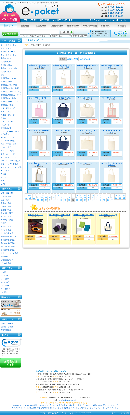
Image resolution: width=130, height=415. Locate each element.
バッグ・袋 (5, 125)
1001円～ (4, 292)
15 (81, 195)
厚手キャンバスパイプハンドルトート (111, 66)
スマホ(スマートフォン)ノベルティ (10, 133)
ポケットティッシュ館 (120, 413)
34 (54, 198)
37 (65, 198)
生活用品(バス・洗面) (9, 85)
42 (85, 198)
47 (104, 198)
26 (124, 195)
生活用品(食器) (6, 82)
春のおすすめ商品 (8, 240)
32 (46, 198)
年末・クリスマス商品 (9, 253)
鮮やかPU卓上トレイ (35, 215)
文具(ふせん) (6, 58)
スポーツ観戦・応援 (8, 144)
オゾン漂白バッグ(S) (63, 98)
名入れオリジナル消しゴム (22, 408)
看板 (2, 181)
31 (42, 198)
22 (108, 195)
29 (34, 198)
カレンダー (5, 171)
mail (108, 20)
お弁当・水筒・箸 (8, 115)
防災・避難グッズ (8, 108)
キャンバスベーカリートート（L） (111, 131)
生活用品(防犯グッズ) (9, 102)
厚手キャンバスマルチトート (39, 130)
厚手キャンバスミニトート (87, 98)
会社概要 (33, 405)
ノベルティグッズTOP (21, 405)
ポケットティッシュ (8, 45)
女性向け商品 (6, 206)
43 (89, 198)
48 (108, 198)
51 (120, 198)
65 (85, 200)
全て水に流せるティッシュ (51, 408)
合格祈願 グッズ (7, 260)
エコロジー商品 (7, 220)
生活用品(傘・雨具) (8, 98)
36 (61, 198)
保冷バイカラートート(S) (108, 215)
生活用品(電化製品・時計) (11, 95)
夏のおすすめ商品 (8, 243)
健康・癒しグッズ (8, 154)
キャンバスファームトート (87, 163)
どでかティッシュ (86, 408)
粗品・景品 (5, 200)
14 (77, 195)
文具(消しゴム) (6, 65)
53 (38, 200)
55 (46, 200)
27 (26, 198)
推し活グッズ (6, 216)
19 (96, 195)
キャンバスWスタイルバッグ (63, 163)
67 (92, 200)
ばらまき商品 (6, 196)
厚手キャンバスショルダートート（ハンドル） (39, 66)
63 (77, 200)
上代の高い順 (85, 59)
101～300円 (5, 279)
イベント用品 (6, 230)
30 (38, 198)
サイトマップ (112, 405)
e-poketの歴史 (101, 405)
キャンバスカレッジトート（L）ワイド (87, 131)
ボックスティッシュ (8, 48)
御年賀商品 (5, 256)
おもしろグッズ (7, 233)
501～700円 (5, 286)
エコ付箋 (36, 408)
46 (100, 198)
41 (81, 198)
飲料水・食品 (6, 112)
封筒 (2, 75)
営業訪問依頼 (6, 330)
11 (65, 195)
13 (73, 195)
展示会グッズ (6, 226)
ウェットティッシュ (8, 55)
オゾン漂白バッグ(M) (63, 130)
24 (116, 195)
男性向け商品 (6, 203)
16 (85, 195)
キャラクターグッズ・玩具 (11, 167)
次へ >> (110, 200)
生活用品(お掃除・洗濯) (10, 88)
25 (120, 195)
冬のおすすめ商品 (8, 250)
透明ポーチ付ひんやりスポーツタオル (84, 215)
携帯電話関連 (6, 128)
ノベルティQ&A (7, 323)
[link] (11, 343)
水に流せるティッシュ (70, 408)
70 (104, 200)
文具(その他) (6, 72)
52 (124, 198)
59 (61, 200)
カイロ (3, 174)
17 (89, 195)
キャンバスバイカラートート (111, 98)
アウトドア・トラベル (9, 157)
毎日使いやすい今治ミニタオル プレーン (59, 215)
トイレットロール (8, 52)
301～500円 (5, 282)
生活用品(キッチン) (8, 78)
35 (57, 198)
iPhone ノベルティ (8, 137)
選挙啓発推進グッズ (8, 236)
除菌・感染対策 (7, 193)
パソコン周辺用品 (8, 141)
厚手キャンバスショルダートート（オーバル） (63, 66)
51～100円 (5, 276)
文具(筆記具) (6, 62)
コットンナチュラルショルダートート (111, 164)
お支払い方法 (62, 405)
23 (112, 195)
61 (69, 200)
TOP (26, 45)
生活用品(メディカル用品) (11, 92)
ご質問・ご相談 (7, 327)
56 (50, 200)
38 (69, 198)
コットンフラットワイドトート (39, 98)
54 (42, 200)
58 (57, 200)
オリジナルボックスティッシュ (106, 408)
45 (96, 198)
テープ (3, 177)
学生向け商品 (6, 210)
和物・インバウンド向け (10, 161)
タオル (3, 118)
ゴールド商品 (6, 263)
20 (100, 195)
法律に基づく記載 (75, 405)
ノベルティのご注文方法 (46, 405)
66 (89, 200)
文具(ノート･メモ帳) (9, 68)
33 (50, 198)
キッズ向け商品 (7, 213)
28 (30, 198)
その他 (3, 184)
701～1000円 (5, 289)
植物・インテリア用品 (9, 164)
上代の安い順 (72, 59)
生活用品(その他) (7, 105)
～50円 (3, 272)
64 (81, 200)
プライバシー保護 (89, 405)
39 (73, 198)
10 (61, 195)
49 (112, 198)
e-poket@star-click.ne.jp (67, 400)
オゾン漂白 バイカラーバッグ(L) (39, 164)
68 (96, 200)
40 (77, 198)
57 (53, 200)
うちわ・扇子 (6, 147)
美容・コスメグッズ (8, 151)
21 (104, 195)
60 (65, 200)
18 (93, 195)
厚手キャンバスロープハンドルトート (87, 66)
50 (116, 198)
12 (69, 195)
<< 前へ (28, 195)
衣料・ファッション (8, 122)
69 (100, 200)
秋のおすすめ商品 (8, 246)
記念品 (3, 223)
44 (93, 198)
